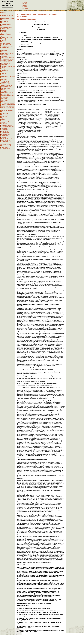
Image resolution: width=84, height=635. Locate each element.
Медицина (4, 79)
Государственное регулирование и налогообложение (5, 43)
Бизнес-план (5, 28)
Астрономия (4, 22)
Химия (3, 89)
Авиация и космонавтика (4, 13)
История (3, 137)
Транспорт (4, 116)
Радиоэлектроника (6, 125)
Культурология (5, 140)
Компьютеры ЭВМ (6, 138)
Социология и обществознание (5, 148)
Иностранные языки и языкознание (7, 54)
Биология (4, 30)
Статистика (4, 131)
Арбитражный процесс (8, 18)
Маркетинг (4, 75)
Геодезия (4, 40)
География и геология (7, 39)
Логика (3, 72)
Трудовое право (6, 86)
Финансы (4, 98)
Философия (4, 97)
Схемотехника (5, 135)
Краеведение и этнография (5, 64)
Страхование (5, 132)
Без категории (5, 94)
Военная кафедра (6, 37)
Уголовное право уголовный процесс (6, 84)
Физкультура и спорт (7, 95)
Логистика (4, 73)
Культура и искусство (7, 69)
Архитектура (5, 20)
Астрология (4, 21)
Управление (4, 123)
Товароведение (5, 115)
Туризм (3, 119)
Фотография (4, 100)
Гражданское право (7, 46)
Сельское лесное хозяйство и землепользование (5, 143)
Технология (4, 113)
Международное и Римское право (6, 81)
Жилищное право (6, 52)
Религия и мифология (7, 126)
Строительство (5, 134)
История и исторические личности (7, 57)
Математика (4, 78)
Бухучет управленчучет (4, 32)
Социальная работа (7, 146)
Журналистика (5, 88)
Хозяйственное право (7, 103)
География (4, 91)
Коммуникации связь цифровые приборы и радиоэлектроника (7, 60)
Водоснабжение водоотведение (5, 35)
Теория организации (7, 110)
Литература (4, 70)
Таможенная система (7, 106)
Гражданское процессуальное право (7, 48)
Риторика (4, 128)
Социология (4, 129)
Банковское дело (6, 24)
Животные (4, 50)
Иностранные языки (7, 92)
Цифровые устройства (8, 104)
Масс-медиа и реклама (8, 76)
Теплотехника (5, 112)
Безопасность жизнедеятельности (6, 26)
